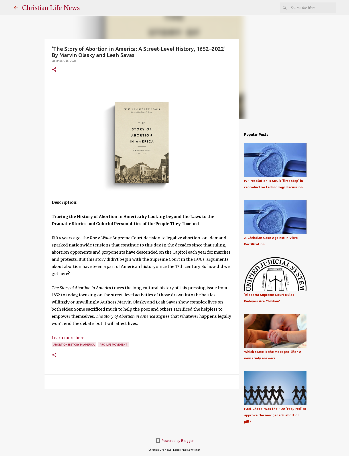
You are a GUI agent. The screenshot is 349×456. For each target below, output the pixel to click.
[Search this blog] (312, 7)
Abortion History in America (74, 344)
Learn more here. (68, 337)
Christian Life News (51, 8)
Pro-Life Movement (113, 344)
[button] (54, 70)
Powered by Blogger (174, 441)
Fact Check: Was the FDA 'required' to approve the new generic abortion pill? (275, 415)
